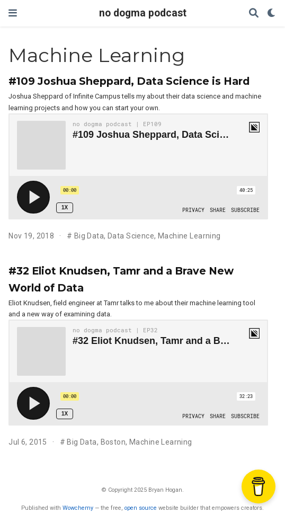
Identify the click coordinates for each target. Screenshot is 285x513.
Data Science (131, 236)
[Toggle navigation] (12, 13)
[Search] (254, 13)
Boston (113, 442)
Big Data (89, 236)
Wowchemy (78, 508)
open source (140, 508)
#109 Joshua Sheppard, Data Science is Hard (129, 81)
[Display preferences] (272, 13)
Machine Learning (189, 236)
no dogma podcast (142, 13)
